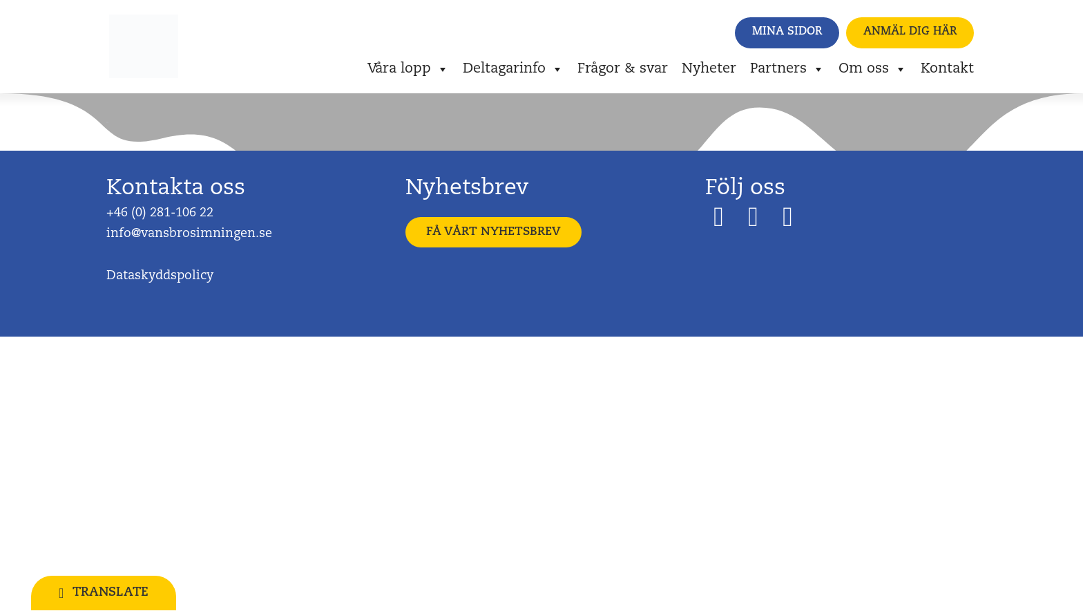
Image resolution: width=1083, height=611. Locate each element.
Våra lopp (408, 69)
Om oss (872, 69)
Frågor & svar (622, 69)
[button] (787, 32)
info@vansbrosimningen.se (189, 234)
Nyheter (709, 69)
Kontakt (947, 69)
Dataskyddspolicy (159, 276)
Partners (787, 69)
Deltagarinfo (513, 69)
